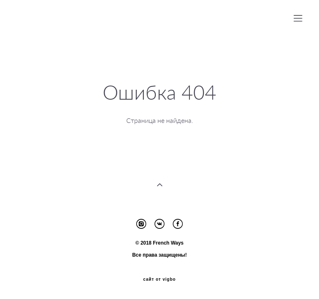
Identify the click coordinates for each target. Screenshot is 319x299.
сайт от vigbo (159, 279)
